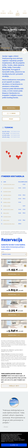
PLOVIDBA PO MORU (7, 191)
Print (11, 119)
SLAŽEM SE (14, 445)
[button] (7, 152)
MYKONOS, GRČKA (6, 198)
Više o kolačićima (9, 441)
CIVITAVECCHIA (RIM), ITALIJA (8, 184)
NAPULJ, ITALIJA (6, 220)
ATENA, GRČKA (6, 213)
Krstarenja (3, 13)
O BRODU (11, 113)
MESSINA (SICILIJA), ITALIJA (8, 187)
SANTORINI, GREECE (7, 195)
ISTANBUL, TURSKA (6, 202)
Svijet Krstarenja (17, 3)
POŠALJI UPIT (14, 386)
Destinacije (10, 13)
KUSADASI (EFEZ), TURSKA (8, 209)
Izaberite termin (6, 254)
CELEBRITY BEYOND (20, 48)
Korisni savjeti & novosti (18, 14)
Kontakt (25, 13)
